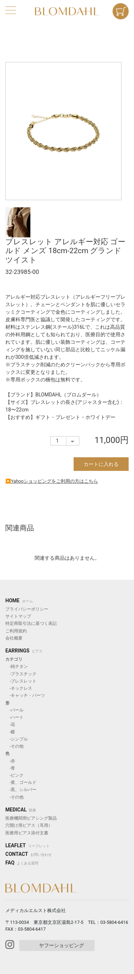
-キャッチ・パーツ (25, 695)
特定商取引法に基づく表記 (31, 623)
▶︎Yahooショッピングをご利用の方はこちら (51, 481)
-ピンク (14, 775)
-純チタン (16, 666)
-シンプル (16, 739)
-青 (10, 768)
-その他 (14, 746)
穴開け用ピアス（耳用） (29, 825)
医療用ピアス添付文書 (26, 832)
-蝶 (10, 731)
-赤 (10, 760)
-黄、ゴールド (20, 782)
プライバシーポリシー (26, 609)
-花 (10, 724)
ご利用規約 (16, 630)
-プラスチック (20, 673)
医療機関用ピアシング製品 (31, 818)
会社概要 (14, 638)
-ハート (14, 717)
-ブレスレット (20, 681)
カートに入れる (101, 464)
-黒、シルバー (20, 789)
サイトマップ (18, 616)
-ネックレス (18, 688)
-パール (14, 710)
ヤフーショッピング (61, 945)
